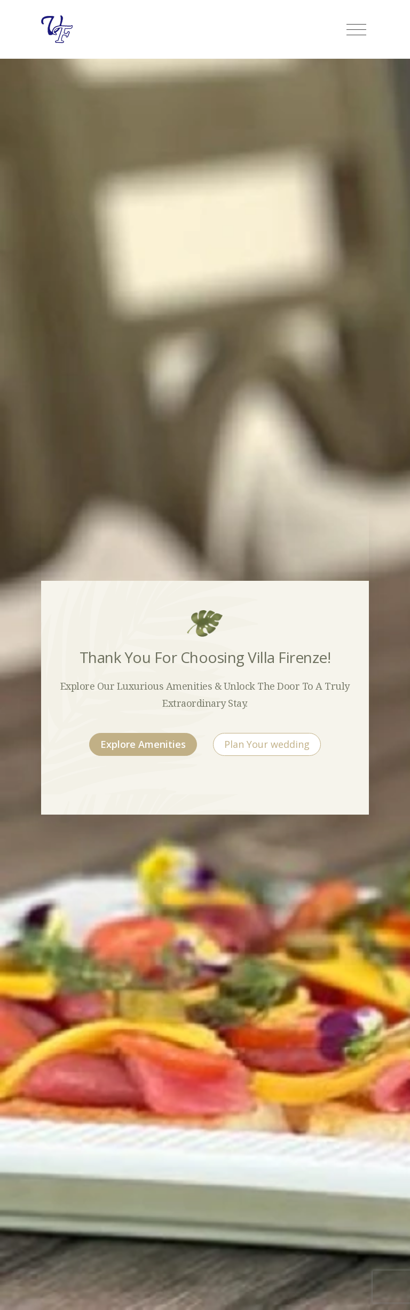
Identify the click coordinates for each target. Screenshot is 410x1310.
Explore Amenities (143, 744)
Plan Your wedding (267, 744)
